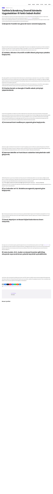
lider (14, 286)
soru (19, 286)
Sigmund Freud (46, 244)
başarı (10, 286)
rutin (17, 286)
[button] (50, 4)
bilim (12, 286)
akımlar (6, 286)
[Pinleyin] (10, 284)
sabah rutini (30, 18)
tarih (20, 286)
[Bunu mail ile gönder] (3, 284)
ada (3, 286)
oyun (15, 286)
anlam (8, 286)
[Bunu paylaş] (5, 284)
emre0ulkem (13, 293)
